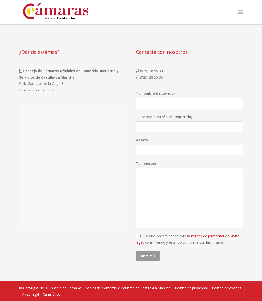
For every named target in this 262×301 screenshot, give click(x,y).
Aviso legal (30, 294)
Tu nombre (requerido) (189, 100)
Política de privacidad (207, 236)
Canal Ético (51, 294)
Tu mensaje (189, 194)
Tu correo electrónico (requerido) (189, 123)
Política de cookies (226, 288)
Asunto (189, 146)
